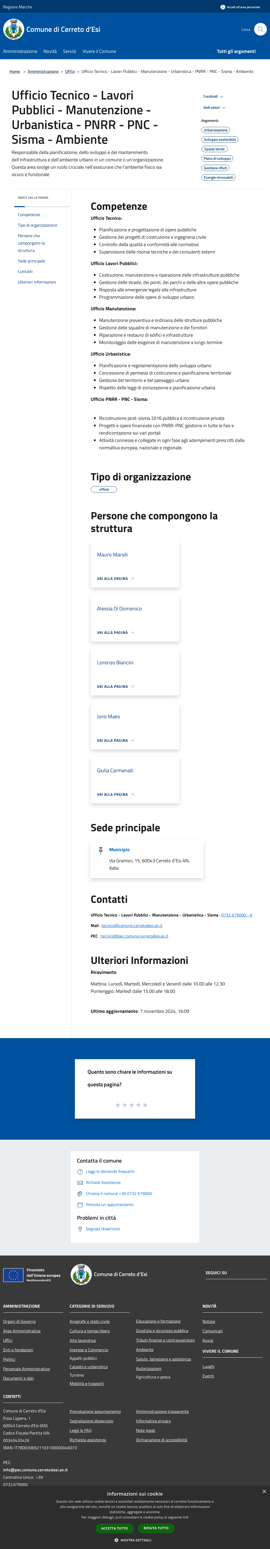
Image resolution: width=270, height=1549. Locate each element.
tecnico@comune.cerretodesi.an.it (132, 925)
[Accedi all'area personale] (240, 7)
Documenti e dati (18, 1378)
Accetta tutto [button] (115, 1528)
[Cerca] (260, 29)
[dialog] (135, 1517)
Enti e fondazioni (18, 1350)
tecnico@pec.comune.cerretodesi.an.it (134, 936)
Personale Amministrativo (26, 1369)
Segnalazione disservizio (91, 1421)
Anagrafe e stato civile (90, 1321)
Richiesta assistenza (88, 1440)
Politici (9, 1359)
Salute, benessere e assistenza (163, 1359)
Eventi (208, 1376)
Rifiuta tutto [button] (156, 1528)
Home (14, 71)
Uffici (70, 71)
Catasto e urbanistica (89, 1366)
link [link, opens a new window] (186, 1517)
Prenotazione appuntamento (95, 1411)
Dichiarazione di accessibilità (161, 1440)
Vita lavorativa (83, 1340)
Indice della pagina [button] (33, 197)
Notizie (208, 1321)
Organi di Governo (19, 1321)
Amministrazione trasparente (162, 1411)
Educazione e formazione (158, 1321)
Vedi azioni (215, 107)
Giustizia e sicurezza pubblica (162, 1330)
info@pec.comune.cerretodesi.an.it (35, 1470)
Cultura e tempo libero (90, 1331)
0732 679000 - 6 (236, 915)
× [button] (264, 1492)
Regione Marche (17, 7)
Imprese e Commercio (89, 1350)
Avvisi (207, 1340)
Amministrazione (43, 71)
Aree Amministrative (22, 1331)
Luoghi (208, 1366)
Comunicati (212, 1331)
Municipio (119, 849)
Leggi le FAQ (81, 1430)
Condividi (214, 96)
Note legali (145, 1430)
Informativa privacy (153, 1421)
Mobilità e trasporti (87, 1383)
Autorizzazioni (149, 1368)
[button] (135, 1540)
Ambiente (144, 1349)
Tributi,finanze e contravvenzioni (165, 1340)
